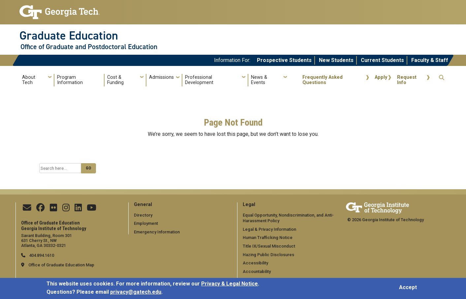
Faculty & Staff (429, 60)
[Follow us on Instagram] (66, 209)
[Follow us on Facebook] (40, 209)
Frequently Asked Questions (322, 80)
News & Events (259, 80)
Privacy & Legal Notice (229, 285)
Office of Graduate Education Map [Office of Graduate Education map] (61, 264)
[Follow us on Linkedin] (78, 209)
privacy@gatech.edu (135, 294)
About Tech (28, 80)
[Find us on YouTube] (91, 209)
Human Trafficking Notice (268, 237)
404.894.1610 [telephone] (41, 255)
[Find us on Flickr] (53, 209)
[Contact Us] (27, 209)
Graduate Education (68, 36)
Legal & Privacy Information (269, 229)
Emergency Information (157, 231)
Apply (381, 77)
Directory (143, 215)
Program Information (70, 80)
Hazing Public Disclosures (268, 254)
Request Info (407, 80)
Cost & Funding (115, 80)
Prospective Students (284, 60)
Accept (408, 289)
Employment (146, 223)
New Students (336, 60)
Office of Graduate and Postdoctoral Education (88, 47)
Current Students (382, 60)
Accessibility (255, 262)
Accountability (257, 271)
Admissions (161, 77)
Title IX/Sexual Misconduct (269, 246)
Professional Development (199, 80)
